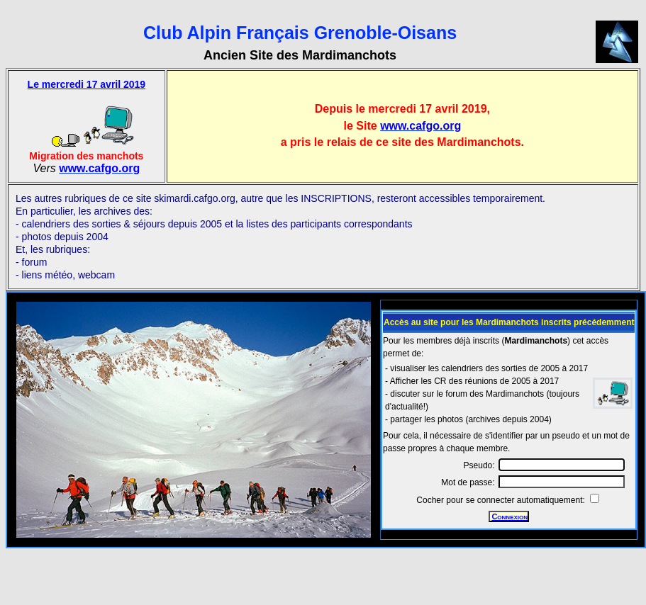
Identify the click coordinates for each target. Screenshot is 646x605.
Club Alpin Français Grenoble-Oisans (300, 33)
